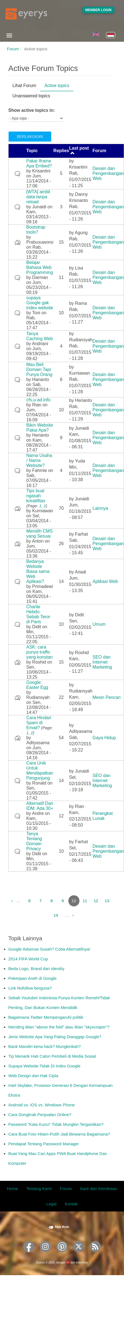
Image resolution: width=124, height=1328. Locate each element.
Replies (61, 150)
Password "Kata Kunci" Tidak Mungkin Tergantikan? (56, 1124)
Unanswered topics (31, 95)
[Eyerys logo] (26, 14)
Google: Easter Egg (37, 685)
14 (55, 915)
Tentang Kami (39, 1188)
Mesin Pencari (106, 697)
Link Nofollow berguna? (30, 988)
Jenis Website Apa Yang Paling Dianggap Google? (54, 1036)
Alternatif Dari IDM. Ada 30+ (39, 806)
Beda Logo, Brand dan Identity (36, 968)
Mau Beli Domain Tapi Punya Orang (39, 369)
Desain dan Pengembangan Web (108, 173)
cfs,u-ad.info (38, 399)
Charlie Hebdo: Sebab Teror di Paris (38, 614)
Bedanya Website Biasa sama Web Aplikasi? (38, 571)
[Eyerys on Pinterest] (62, 1253)
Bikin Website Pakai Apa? (39, 427)
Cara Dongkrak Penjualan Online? (39, 1114)
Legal (51, 1203)
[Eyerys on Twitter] (78, 1253)
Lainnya (100, 508)
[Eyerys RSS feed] (95, 1253)
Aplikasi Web (105, 581)
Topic (32, 150)
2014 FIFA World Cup (28, 958)
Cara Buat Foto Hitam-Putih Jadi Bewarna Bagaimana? (59, 1134)
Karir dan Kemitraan (98, 1188)
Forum (13, 48)
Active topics (58, 86)
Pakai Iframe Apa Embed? (39, 163)
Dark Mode (62, 1226)
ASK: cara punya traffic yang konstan (39, 652)
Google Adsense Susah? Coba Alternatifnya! (49, 949)
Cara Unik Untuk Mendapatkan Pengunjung (39, 770)
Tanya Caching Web (39, 336)
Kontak (71, 1203)
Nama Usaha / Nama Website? (39, 460)
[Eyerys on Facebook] (28, 1253)
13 (107, 900)
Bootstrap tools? (35, 229)
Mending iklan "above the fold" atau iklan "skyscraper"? (59, 1027)
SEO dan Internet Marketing (102, 662)
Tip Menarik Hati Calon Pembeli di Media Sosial (52, 1056)
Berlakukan (30, 136)
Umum (98, 624)
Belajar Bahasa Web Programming (39, 267)
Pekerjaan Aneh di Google (32, 978)
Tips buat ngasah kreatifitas (35, 495)
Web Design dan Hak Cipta (33, 1075)
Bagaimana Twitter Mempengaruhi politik (45, 1017)
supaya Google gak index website (39, 302)
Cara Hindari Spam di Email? (38, 722)
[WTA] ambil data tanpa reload (38, 196)
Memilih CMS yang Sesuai (39, 533)
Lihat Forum (24, 85)
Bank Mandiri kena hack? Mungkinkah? (44, 1046)
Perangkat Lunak (102, 816)
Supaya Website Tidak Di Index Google (44, 1066)
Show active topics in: (31, 110)
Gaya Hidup (104, 737)
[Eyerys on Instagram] (45, 1253)
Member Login (98, 10)
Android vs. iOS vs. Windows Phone (41, 1104)
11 (84, 900)
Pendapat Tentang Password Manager (43, 1143)
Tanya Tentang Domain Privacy (34, 841)
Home (12, 1188)
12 (96, 900)
